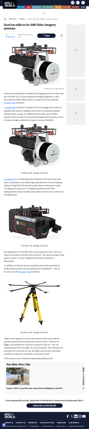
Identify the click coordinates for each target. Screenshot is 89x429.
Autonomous (48, 7)
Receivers (36, 7)
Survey (58, 7)
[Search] (78, 2)
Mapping (66, 7)
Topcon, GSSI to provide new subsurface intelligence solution (34, 388)
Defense (75, 7)
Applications (13, 19)
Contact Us (20, 422)
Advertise (32, 422)
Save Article (46, 36)
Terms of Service (47, 426)
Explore (21, 7)
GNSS (28, 7)
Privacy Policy (34, 426)
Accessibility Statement (76, 426)
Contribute (74, 422)
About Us (9, 422)
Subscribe (61, 422)
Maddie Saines (10, 37)
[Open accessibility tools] (4, 425)
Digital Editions (47, 422)
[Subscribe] (72, 2)
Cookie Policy (60, 426)
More (83, 7)
